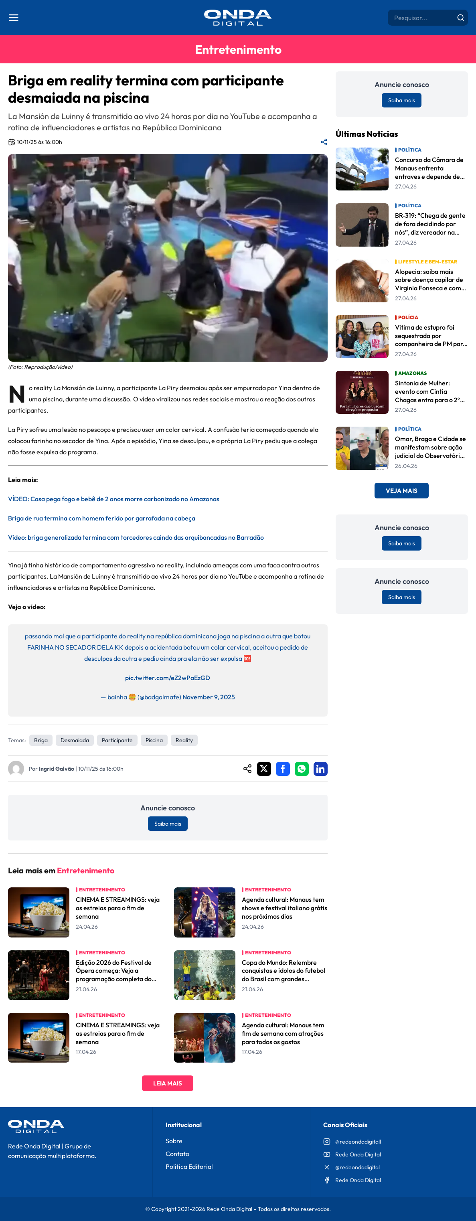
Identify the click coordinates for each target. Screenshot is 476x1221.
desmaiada (75, 740)
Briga (41, 740)
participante (117, 740)
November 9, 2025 (208, 697)
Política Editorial (189, 1166)
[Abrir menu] (13, 17)
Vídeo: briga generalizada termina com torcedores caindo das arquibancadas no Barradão (136, 537)
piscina (154, 740)
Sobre (174, 1141)
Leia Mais (167, 1083)
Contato (177, 1154)
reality (184, 740)
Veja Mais (401, 490)
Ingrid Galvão (56, 768)
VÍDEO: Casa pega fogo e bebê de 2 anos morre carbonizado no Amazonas (113, 499)
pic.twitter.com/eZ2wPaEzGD (167, 678)
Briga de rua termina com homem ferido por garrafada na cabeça (101, 518)
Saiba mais (167, 823)
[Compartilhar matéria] (324, 142)
